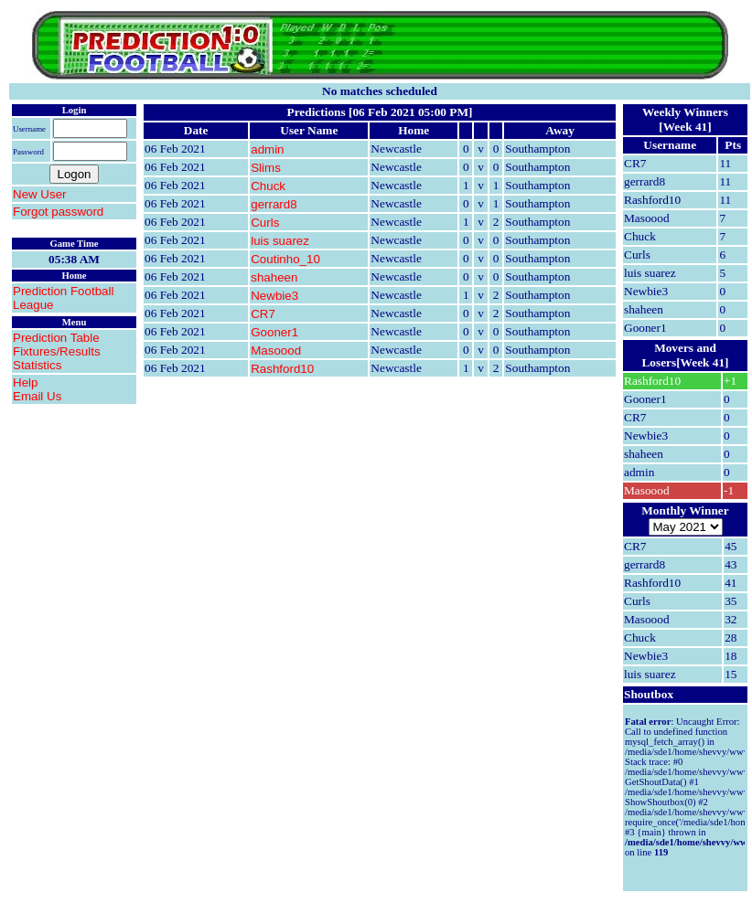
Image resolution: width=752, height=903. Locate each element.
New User (40, 194)
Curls (265, 222)
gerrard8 (273, 204)
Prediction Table (56, 338)
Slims (266, 168)
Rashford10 (282, 369)
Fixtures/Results (57, 351)
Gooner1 (274, 332)
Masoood (276, 350)
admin (267, 149)
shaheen (274, 277)
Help (25, 382)
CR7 (263, 314)
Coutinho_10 (285, 259)
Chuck (268, 186)
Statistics (37, 365)
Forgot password (58, 211)
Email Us (37, 396)
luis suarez (280, 241)
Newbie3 (274, 296)
